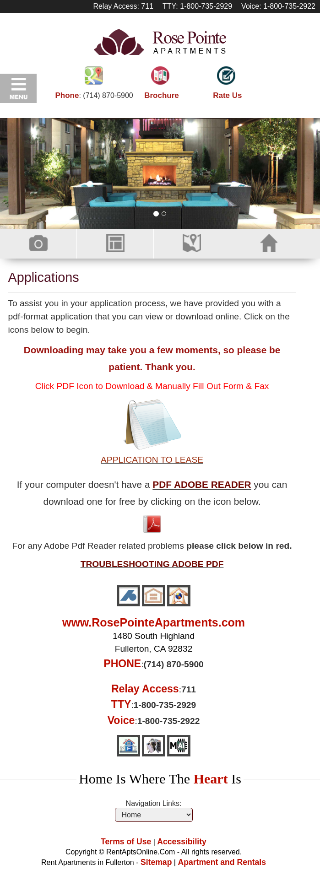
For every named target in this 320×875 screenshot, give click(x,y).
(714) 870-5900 (108, 95)
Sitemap (156, 862)
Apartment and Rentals (222, 862)
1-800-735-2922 (168, 721)
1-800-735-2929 (165, 705)
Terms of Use (126, 841)
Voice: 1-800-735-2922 (278, 6)
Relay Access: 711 (123, 6)
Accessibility (181, 841)
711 (188, 689)
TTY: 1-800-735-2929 (197, 6)
